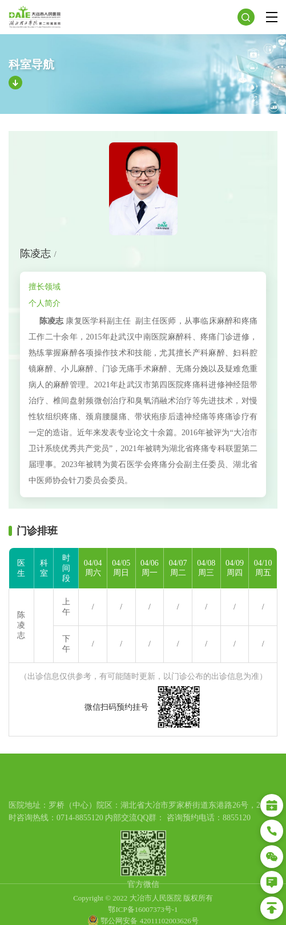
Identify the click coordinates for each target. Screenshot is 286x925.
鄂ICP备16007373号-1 (143, 918)
